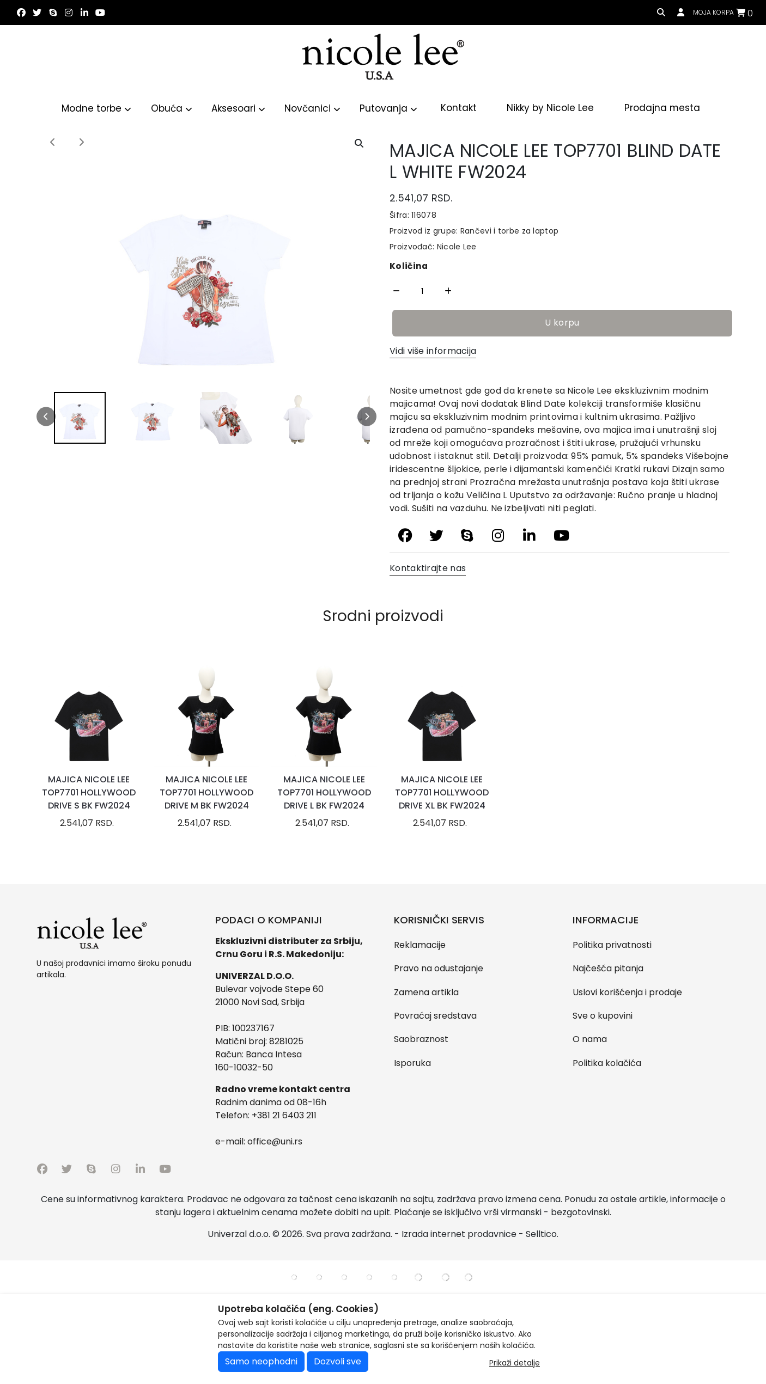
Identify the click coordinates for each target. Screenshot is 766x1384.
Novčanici (312, 108)
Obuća (171, 108)
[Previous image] (53, 142)
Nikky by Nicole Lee (550, 107)
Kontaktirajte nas (428, 568)
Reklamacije (420, 945)
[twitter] (37, 13)
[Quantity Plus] (448, 291)
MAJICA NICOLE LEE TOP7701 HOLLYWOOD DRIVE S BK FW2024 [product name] (89, 792)
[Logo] (383, 58)
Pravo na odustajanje (438, 968)
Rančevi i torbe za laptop (508, 230)
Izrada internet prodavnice (459, 1234)
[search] (661, 13)
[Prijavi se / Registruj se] (680, 13)
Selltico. (542, 1234)
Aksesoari (238, 108)
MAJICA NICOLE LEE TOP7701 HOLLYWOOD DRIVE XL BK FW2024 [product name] (442, 792)
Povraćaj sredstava (435, 1015)
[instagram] (68, 13)
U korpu (562, 322)
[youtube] (100, 13)
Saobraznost (421, 1039)
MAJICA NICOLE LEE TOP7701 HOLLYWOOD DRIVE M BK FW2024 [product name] (206, 792)
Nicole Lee (457, 246)
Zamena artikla (426, 992)
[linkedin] (84, 13)
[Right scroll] (366, 416)
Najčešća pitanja (608, 968)
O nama (590, 1039)
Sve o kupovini (603, 1015)
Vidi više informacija (433, 351)
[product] (88, 714)
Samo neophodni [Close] (261, 1361)
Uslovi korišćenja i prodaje (627, 992)
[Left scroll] (46, 416)
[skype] (52, 13)
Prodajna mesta (662, 107)
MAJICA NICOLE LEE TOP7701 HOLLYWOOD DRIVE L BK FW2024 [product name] (324, 792)
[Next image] (81, 142)
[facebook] (21, 13)
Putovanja (388, 108)
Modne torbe (96, 108)
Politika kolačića (607, 1063)
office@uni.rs (274, 1141)
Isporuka (412, 1063)
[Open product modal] (359, 144)
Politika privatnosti (612, 945)
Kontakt (459, 107)
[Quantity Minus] (396, 291)
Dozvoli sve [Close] (337, 1361)
